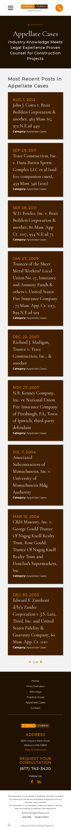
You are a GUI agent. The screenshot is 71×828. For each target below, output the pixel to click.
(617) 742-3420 (35, 768)
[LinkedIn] (39, 781)
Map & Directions (35, 749)
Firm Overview (35, 686)
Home (35, 680)
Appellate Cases (35, 702)
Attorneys (35, 691)
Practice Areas (35, 697)
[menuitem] (26, 817)
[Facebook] (32, 781)
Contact (35, 707)
